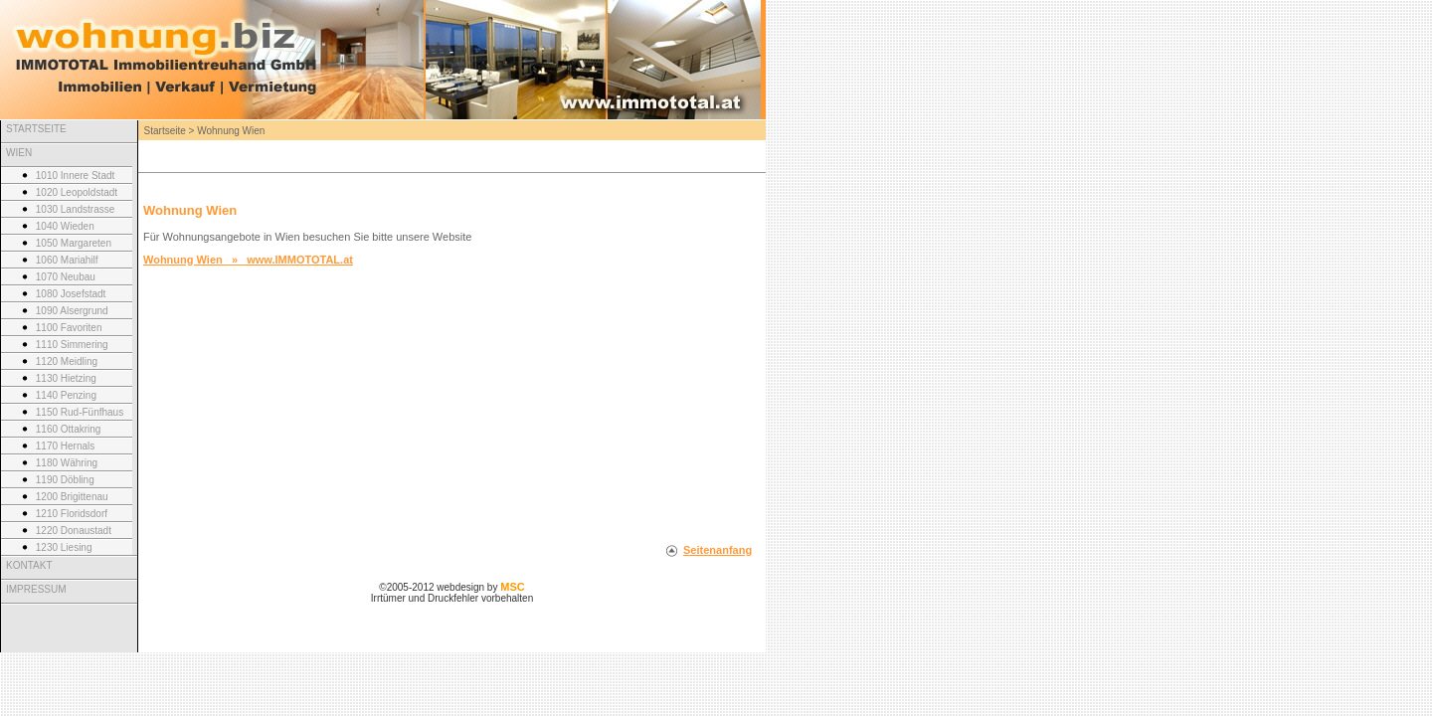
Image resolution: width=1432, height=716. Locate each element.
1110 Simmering (72, 344)
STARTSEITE (36, 128)
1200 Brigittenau (72, 496)
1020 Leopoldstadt (76, 192)
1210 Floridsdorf (71, 513)
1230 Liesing (64, 547)
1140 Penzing (66, 395)
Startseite (165, 130)
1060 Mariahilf (67, 260)
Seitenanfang (717, 550)
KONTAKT (29, 565)
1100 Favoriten (69, 327)
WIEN (19, 152)
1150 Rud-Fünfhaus (79, 412)
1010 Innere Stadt (75, 175)
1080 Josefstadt (71, 293)
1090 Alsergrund (72, 310)
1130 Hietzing (66, 378)
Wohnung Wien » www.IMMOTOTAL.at (248, 260)
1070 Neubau (65, 276)
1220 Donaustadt (73, 530)
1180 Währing (66, 462)
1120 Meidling (66, 361)
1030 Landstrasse (75, 209)
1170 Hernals (65, 446)
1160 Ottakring (68, 429)
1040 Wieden (65, 226)
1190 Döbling (65, 479)
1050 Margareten (73, 243)
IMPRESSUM (36, 589)
